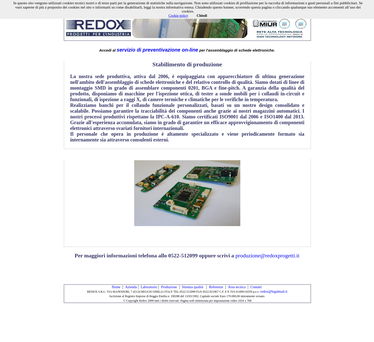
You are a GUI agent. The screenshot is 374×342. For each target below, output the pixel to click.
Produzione (169, 287)
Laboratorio (149, 287)
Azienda (131, 287)
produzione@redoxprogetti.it (267, 255)
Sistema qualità (193, 287)
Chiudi (202, 16)
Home (116, 287)
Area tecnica (237, 287)
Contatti (256, 287)
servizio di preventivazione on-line (157, 50)
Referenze (216, 287)
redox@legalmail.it (273, 291)
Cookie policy (178, 16)
